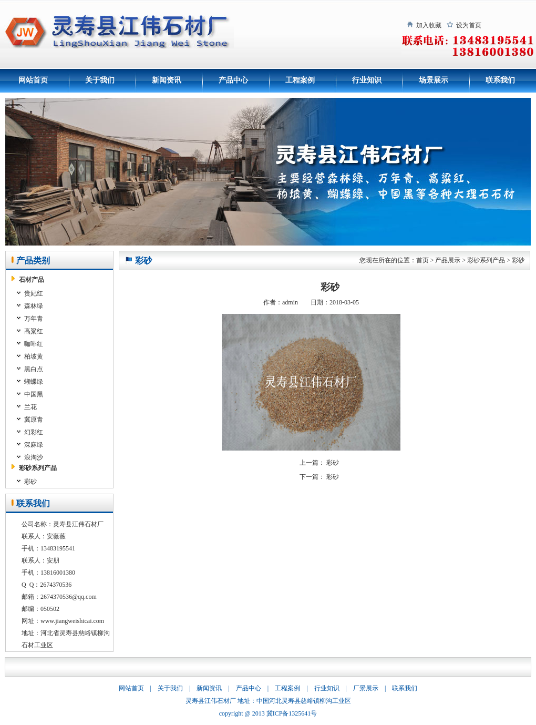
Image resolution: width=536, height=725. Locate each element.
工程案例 (300, 80)
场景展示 (433, 80)
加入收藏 (428, 25)
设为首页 (468, 25)
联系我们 (500, 80)
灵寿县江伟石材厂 (210, 700)
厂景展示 (365, 688)
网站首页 (33, 80)
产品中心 (233, 80)
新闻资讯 (166, 80)
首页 (422, 260)
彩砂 (518, 260)
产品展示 (447, 260)
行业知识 (367, 80)
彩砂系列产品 (38, 468)
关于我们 (100, 80)
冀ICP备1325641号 (291, 713)
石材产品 (31, 279)
